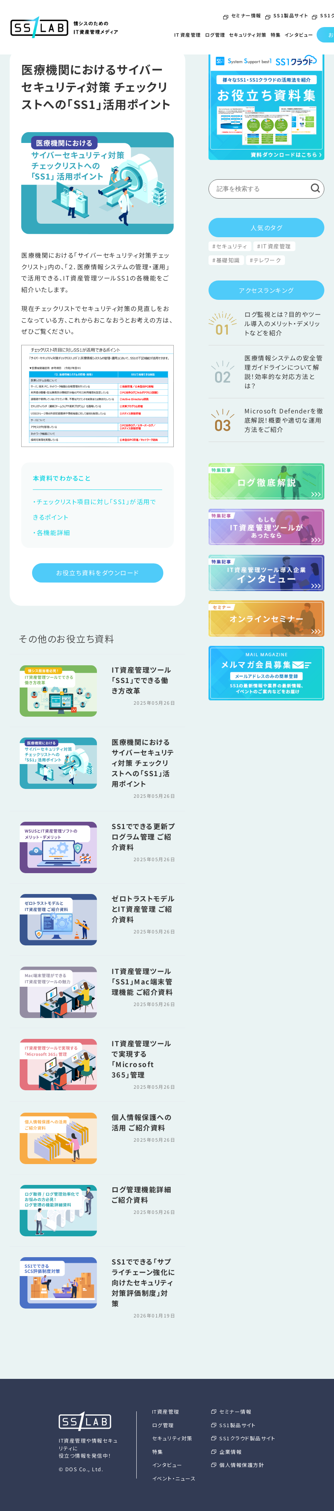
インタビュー (299, 34)
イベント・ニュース (174, 1478)
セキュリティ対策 (248, 34)
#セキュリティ (230, 246)
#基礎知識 (226, 260)
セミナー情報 (242, 15)
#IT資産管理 (274, 246)
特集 (275, 34)
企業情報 (226, 1451)
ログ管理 (215, 34)
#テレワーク (265, 260)
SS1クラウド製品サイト (243, 1438)
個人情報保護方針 (237, 1465)
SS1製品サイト (286, 15)
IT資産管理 (187, 34)
